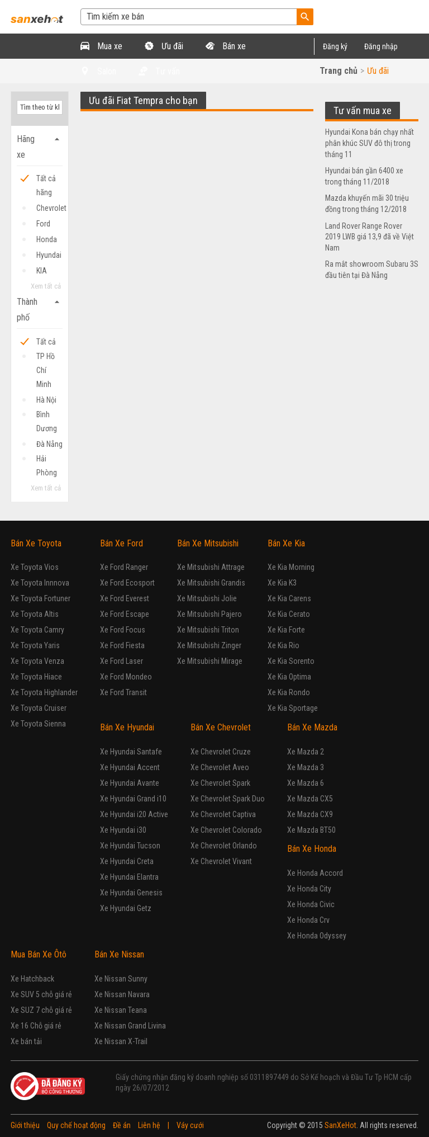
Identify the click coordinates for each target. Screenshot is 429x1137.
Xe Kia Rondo (289, 692)
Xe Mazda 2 (305, 751)
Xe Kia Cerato (289, 614)
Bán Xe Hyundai (127, 727)
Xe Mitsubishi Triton (208, 629)
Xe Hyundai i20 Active (134, 814)
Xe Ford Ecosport (127, 582)
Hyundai (48, 255)
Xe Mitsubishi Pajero (209, 614)
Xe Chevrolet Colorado (226, 829)
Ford (43, 223)
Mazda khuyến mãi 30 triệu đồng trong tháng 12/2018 (367, 204)
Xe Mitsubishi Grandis (211, 582)
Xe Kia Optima (289, 676)
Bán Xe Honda (311, 848)
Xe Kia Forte (286, 629)
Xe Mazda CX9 (310, 814)
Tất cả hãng (46, 180)
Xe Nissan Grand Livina (130, 1025)
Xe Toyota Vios (35, 567)
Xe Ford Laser (121, 661)
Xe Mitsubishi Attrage (211, 567)
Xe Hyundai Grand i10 (133, 798)
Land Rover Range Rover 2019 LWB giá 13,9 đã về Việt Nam (369, 236)
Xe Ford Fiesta (122, 645)
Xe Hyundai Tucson (130, 845)
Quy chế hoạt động (76, 1125)
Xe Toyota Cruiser (38, 708)
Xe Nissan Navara (122, 994)
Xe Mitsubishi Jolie (207, 598)
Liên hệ (149, 1125)
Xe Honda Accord (315, 873)
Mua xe (101, 46)
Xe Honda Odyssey (316, 935)
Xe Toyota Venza (37, 661)
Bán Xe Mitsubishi (208, 543)
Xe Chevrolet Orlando (223, 845)
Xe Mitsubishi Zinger (209, 645)
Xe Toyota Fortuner (40, 598)
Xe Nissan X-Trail (120, 1041)
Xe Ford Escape (124, 614)
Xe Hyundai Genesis (131, 892)
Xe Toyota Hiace (36, 676)
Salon (98, 71)
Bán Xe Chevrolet (220, 727)
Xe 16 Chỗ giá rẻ (36, 1025)
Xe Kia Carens (289, 598)
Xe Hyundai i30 (123, 829)
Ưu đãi (164, 46)
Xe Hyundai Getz (125, 908)
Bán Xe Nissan (119, 954)
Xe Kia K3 (282, 582)
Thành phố (40, 308)
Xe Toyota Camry (37, 629)
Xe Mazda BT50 (311, 829)
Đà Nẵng (49, 444)
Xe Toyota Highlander (44, 692)
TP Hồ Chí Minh (45, 358)
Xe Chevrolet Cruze (220, 751)
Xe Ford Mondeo (126, 676)
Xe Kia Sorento (291, 661)
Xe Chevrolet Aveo (219, 767)
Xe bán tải (26, 1041)
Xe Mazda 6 (305, 783)
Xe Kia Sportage (293, 708)
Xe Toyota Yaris (35, 645)
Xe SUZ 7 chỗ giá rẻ (41, 1010)
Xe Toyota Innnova (40, 582)
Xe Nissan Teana (120, 1010)
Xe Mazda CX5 (310, 798)
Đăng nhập (381, 46)
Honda (46, 239)
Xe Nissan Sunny (120, 978)
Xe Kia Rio (283, 645)
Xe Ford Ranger (124, 567)
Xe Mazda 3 (305, 767)
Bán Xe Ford (121, 543)
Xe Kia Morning (291, 567)
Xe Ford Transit (123, 692)
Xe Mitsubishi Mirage (209, 661)
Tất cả (46, 341)
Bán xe (226, 46)
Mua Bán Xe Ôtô (38, 954)
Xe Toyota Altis (35, 614)
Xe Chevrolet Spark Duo (227, 798)
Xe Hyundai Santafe (131, 751)
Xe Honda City (309, 888)
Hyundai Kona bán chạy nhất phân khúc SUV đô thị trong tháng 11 (369, 143)
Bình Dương (46, 416)
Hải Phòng (46, 460)
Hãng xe (40, 145)
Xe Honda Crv (308, 920)
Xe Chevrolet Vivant (221, 861)
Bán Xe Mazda (312, 727)
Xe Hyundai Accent (130, 767)
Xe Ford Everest (124, 598)
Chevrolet (49, 208)
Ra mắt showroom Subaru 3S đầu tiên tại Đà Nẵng (371, 270)
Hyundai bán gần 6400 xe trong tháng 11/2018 (364, 176)
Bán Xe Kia (286, 543)
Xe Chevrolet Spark (220, 783)
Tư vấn (159, 71)
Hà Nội (46, 399)
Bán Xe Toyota (36, 543)
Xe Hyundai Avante (129, 783)
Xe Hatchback (32, 978)
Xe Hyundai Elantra (129, 876)
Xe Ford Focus (122, 629)
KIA (41, 270)
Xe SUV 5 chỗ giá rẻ (41, 994)
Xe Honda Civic (311, 904)
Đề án (122, 1125)
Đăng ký (335, 46)
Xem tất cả (46, 286)
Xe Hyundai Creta (127, 861)
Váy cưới (190, 1125)
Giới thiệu (25, 1125)
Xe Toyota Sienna (38, 723)
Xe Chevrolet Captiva (223, 814)
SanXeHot (340, 1125)
